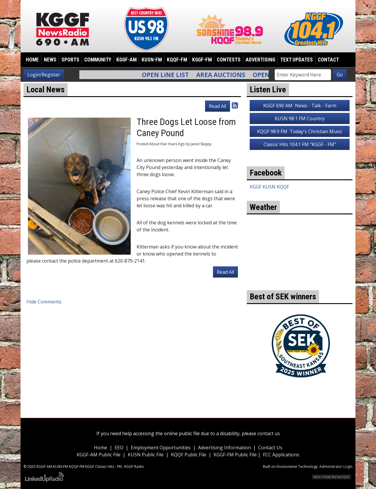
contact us (268, 433)
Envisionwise (286, 466)
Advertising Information (224, 447)
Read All (217, 106)
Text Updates (296, 60)
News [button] (50, 60)
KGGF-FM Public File (236, 454)
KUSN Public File (146, 454)
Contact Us (270, 447)
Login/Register (43, 74)
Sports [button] (70, 60)
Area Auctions (224, 75)
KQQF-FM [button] (177, 60)
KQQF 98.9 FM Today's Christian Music (299, 131)
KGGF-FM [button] (202, 60)
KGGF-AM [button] (126, 60)
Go (340, 74)
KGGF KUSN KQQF (269, 186)
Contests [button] (229, 60)
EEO (119, 447)
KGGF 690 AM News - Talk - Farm (299, 105)
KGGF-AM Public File (98, 454)
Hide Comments (43, 301)
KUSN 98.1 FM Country (300, 118)
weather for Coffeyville (300, 281)
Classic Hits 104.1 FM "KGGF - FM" (299, 144)
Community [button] (97, 60)
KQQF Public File (188, 454)
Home (32, 60)
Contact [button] (328, 60)
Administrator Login (335, 466)
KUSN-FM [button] (152, 60)
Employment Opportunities (161, 447)
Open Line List (169, 75)
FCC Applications (281, 454)
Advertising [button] (260, 60)
